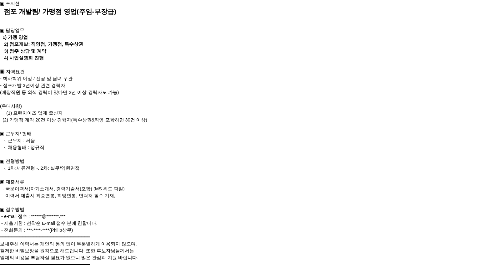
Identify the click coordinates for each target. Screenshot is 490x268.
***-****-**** (38, 230)
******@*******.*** (48, 216)
